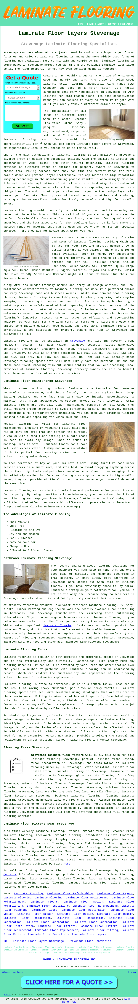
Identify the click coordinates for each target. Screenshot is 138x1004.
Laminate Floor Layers (115, 893)
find (15, 831)
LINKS (90, 24)
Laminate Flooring (28, 893)
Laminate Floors (44, 901)
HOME (80, 24)
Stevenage (77, 340)
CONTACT (112, 24)
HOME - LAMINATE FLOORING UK (69, 959)
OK (74, 1001)
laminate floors (99, 783)
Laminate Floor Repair (35, 913)
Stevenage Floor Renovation (90, 941)
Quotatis (9, 874)
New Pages (18, 972)
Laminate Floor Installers (48, 905)
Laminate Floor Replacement (87, 897)
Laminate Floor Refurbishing (70, 893)
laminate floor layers (94, 144)
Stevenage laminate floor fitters (57, 755)
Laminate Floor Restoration (84, 909)
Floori (7, 995)
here (67, 863)
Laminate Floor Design (83, 901)
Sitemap (6, 972)
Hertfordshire (104, 803)
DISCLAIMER (126, 24)
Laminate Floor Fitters (56, 926)
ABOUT (101, 24)
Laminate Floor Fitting (100, 930)
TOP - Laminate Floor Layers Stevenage (33, 941)
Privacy (132, 972)
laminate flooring (54, 56)
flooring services (55, 803)
